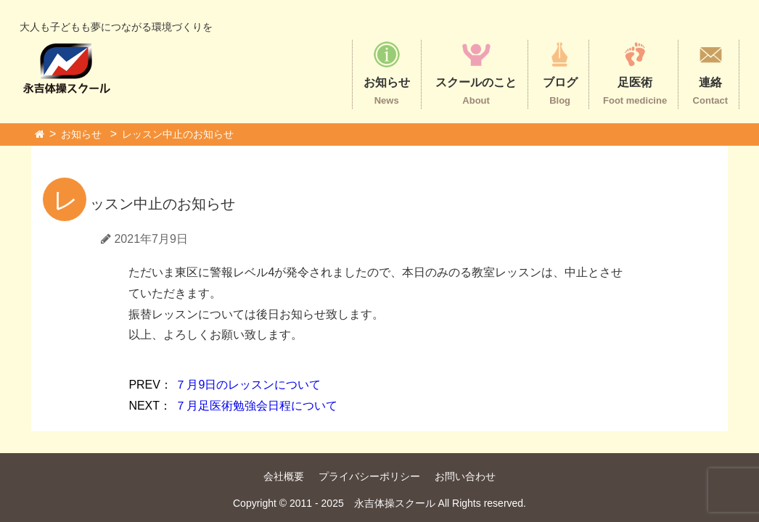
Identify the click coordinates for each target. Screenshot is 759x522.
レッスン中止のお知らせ (178, 134)
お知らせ (387, 73)
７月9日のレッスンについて (224, 384)
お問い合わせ (465, 476)
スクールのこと (476, 73)
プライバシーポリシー (369, 476)
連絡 (710, 73)
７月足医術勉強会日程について (232, 405)
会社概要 (283, 476)
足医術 (635, 73)
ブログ (560, 73)
